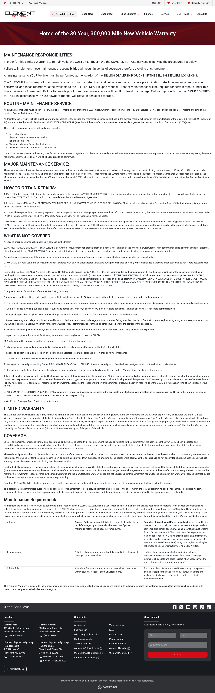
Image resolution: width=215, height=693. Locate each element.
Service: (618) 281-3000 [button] (53, 661)
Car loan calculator (83, 639)
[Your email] (178, 645)
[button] (14, 3)
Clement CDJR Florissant (88, 653)
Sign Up (177, 654)
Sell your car (80, 630)
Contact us (79, 625)
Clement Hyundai (119, 648)
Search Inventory (63, 14)
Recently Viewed (198, 3)
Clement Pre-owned (120, 653)
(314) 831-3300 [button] (13, 656)
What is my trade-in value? (87, 634)
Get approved (115, 634)
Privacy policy (116, 639)
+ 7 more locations (15, 669)
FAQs (112, 630)
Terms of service (82, 643)
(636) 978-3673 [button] (38, 2)
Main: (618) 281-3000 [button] (52, 656)
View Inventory (116, 625)
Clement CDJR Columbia (88, 648)
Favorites (173, 3)
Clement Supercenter (86, 657)
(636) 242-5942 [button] (49, 635)
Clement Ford (117, 643)
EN (156, 3)
